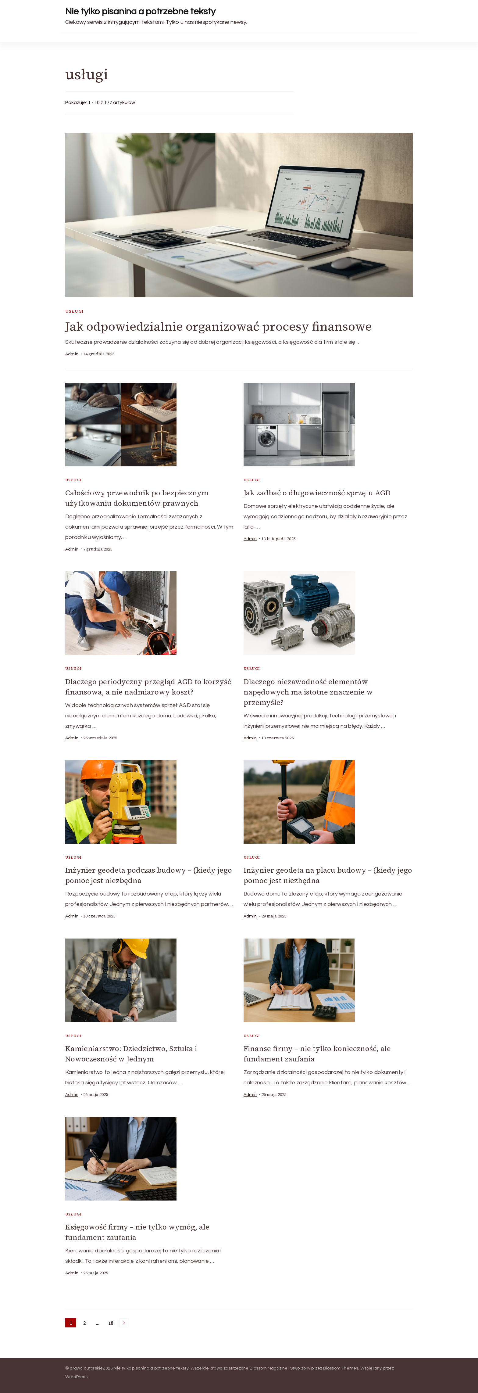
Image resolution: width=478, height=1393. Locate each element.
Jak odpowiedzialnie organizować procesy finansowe (218, 326)
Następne (123, 1320)
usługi (74, 311)
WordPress (76, 1374)
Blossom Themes (340, 1365)
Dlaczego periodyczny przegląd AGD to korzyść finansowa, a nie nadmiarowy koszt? (148, 686)
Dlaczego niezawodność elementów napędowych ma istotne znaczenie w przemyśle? (308, 691)
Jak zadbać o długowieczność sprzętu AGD (317, 493)
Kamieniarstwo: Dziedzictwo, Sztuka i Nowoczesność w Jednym (131, 1052)
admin (71, 354)
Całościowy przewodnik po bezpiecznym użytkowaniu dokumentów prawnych (137, 498)
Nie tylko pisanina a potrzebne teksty (140, 11)
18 (111, 1321)
